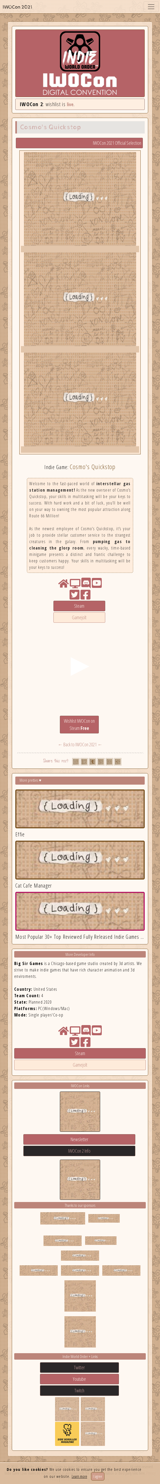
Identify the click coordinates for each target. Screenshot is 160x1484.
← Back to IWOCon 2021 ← (80, 744)
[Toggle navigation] (151, 6)
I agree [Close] (97, 1476)
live (70, 104)
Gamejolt (79, 617)
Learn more (79, 1476)
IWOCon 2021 (17, 7)
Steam (79, 606)
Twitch (79, 1390)
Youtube (79, 1379)
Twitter (79, 1367)
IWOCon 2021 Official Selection (117, 143)
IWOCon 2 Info (79, 1151)
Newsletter (79, 1139)
